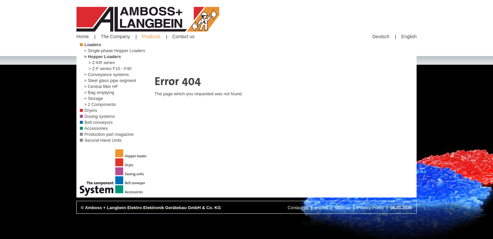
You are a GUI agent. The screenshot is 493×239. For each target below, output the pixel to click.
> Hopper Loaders (102, 56)
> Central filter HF (101, 86)
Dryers (90, 110)
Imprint (321, 207)
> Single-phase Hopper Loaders (114, 50)
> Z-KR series (101, 62)
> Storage (93, 98)
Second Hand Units (103, 140)
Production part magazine (109, 134)
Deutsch (380, 36)
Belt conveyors (98, 122)
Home (82, 36)
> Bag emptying (99, 92)
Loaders (92, 44)
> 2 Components (100, 104)
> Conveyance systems (106, 74)
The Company (115, 36)
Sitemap (342, 207)
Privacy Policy (370, 207)
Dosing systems (99, 116)
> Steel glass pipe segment (110, 80)
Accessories (96, 128)
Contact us (183, 36)
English (409, 36)
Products (151, 36)
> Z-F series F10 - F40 (110, 68)
